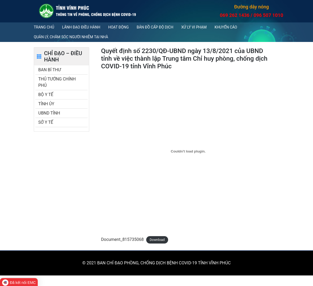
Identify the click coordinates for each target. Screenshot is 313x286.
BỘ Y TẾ (45, 94)
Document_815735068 (122, 239)
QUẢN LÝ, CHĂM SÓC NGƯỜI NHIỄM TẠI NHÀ (71, 37)
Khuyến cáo (226, 27)
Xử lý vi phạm (194, 27)
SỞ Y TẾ (45, 122)
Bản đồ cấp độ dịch (155, 27)
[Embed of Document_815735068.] (188, 151)
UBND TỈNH (49, 113)
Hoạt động (118, 27)
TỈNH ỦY (46, 103)
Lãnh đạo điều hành (81, 27)
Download (157, 240)
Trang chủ (44, 27)
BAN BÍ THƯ (49, 69)
